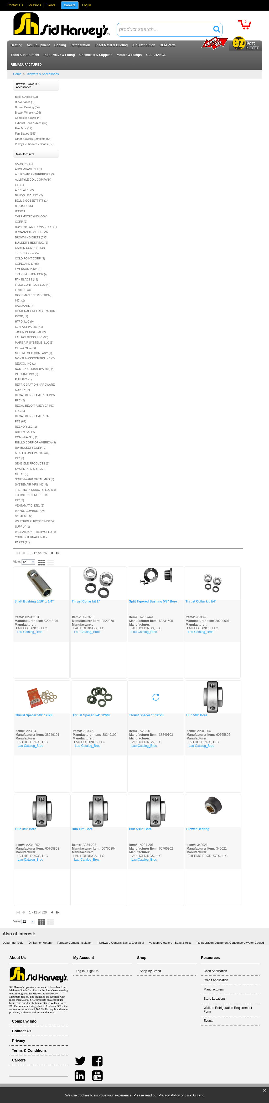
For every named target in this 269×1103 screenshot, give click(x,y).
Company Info (24, 1021)
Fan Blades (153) (26, 133)
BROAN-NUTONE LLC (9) (31, 232)
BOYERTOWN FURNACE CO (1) (36, 226)
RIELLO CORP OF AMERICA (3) (35, 442)
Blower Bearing (197, 829)
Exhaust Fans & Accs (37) (31, 123)
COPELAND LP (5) (27, 263)
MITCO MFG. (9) (25, 347)
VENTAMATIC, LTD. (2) (29, 505)
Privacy (18, 1041)
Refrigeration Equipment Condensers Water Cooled (230, 942)
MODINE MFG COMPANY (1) (33, 353)
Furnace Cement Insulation (74, 942)
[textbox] (167, 29)
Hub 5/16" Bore (140, 829)
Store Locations (214, 998)
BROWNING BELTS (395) (31, 237)
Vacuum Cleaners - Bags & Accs (170, 942)
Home (17, 74)
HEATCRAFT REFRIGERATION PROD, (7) (35, 313)
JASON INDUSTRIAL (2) (30, 332)
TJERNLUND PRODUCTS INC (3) (31, 497)
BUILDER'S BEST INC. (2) (31, 242)
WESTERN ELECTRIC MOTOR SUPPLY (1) (35, 524)
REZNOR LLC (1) (26, 426)
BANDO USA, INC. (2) (29, 195)
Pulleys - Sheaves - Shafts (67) (34, 144)
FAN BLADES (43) (26, 279)
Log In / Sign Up (87, 971)
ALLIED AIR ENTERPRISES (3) (35, 174)
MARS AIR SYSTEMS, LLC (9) (34, 342)
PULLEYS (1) (23, 379)
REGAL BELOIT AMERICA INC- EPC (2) (35, 398)
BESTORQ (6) (24, 205)
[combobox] (170, 30)
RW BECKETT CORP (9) (30, 447)
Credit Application (216, 980)
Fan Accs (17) (23, 128)
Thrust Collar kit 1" (86, 601)
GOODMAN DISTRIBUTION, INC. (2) (33, 298)
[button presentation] (32, 562)
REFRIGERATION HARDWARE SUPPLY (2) (35, 387)
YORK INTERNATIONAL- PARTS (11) (31, 539)
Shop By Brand (150, 971)
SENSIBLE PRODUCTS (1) (32, 463)
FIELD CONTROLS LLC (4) (32, 284)
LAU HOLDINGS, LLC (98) (31, 337)
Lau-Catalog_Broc (29, 632)
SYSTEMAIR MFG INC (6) (31, 484)
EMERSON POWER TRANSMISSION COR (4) (31, 271)
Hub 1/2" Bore (82, 829)
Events (50, 5)
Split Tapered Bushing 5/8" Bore (153, 601)
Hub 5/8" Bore (196, 715)
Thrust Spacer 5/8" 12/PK (34, 715)
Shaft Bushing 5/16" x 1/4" (34, 601)
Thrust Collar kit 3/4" (200, 601)
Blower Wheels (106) (28, 112)
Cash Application (215, 971)
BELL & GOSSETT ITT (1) (31, 200)
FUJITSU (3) (23, 290)
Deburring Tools (13, 942)
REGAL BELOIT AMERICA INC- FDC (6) (35, 408)
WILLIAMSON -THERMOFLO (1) (35, 531)
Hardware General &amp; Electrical (120, 942)
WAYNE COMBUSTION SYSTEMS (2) (30, 513)
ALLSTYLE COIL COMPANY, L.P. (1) (33, 182)
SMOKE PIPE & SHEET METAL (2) (30, 471)
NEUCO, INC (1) (25, 363)
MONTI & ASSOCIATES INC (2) (35, 358)
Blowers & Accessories (42, 74)
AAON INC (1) (24, 163)
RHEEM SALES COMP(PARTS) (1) (27, 434)
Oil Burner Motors (40, 942)
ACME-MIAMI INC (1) (28, 169)
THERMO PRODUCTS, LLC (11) (35, 489)
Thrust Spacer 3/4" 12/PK (91, 715)
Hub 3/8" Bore (25, 829)
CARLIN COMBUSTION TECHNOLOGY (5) (30, 250)
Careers (70, 5)
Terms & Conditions (29, 1050)
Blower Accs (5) (24, 102)
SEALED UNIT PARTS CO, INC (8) (32, 455)
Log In (86, 5)
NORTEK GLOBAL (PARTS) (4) (34, 368)
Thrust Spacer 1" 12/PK (146, 715)
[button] (264, 1090)
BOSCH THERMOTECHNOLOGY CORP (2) (31, 216)
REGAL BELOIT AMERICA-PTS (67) (32, 419)
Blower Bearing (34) (27, 107)
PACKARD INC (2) (26, 374)
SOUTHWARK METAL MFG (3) (34, 479)
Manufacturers (214, 989)
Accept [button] (198, 1095)
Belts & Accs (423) (26, 96)
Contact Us (15, 5)
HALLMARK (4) (24, 305)
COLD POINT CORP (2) (30, 258)
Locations (34, 5)
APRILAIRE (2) (24, 190)
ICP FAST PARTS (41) (29, 326)
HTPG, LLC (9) (24, 321)
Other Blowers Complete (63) (33, 138)
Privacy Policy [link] (169, 1095)
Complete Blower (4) (27, 117)
